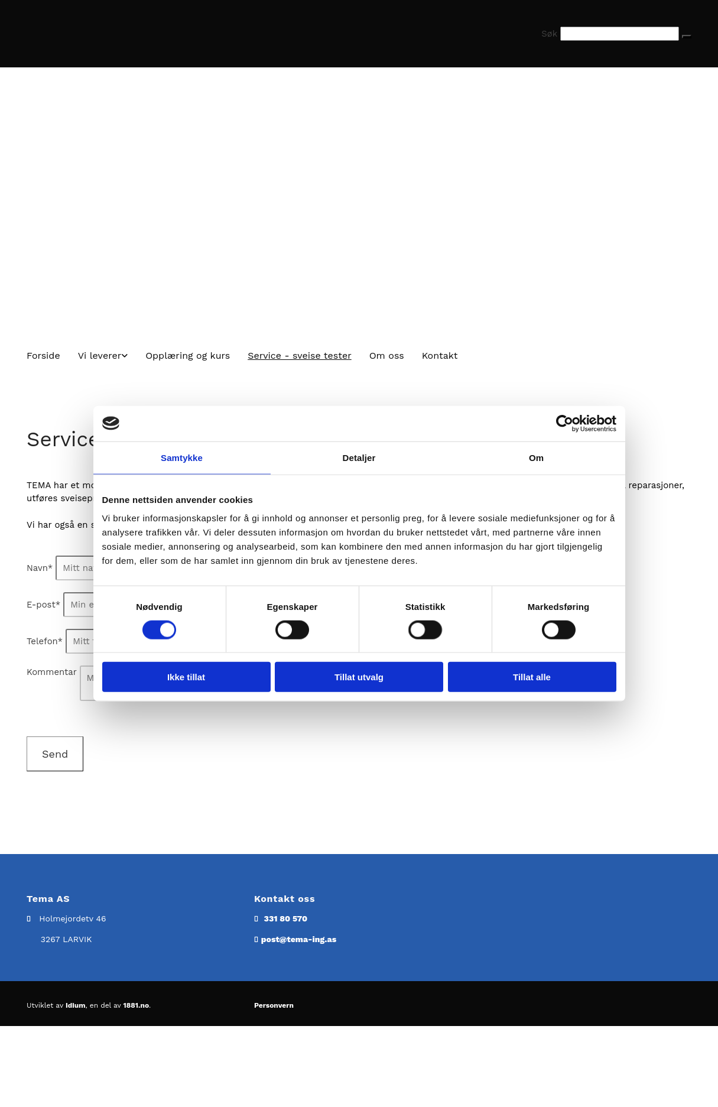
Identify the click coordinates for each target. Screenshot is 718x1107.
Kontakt (440, 355)
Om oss (386, 355)
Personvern (274, 1005)
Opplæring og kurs (187, 355)
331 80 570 (285, 918)
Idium (76, 1005)
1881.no (137, 1005)
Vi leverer (100, 355)
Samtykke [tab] (182, 457)
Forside (43, 355)
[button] (686, 36)
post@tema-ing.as (298, 939)
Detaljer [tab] (359, 457)
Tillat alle (532, 677)
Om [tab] (536, 457)
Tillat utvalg (359, 677)
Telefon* (45, 641)
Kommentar (51, 672)
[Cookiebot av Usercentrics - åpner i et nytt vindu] (564, 423)
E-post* (43, 604)
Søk (549, 33)
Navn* (40, 568)
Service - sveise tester (300, 355)
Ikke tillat (186, 677)
